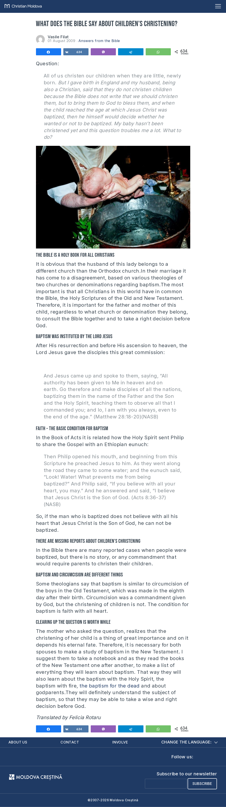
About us (17, 742)
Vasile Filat (58, 37)
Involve (120, 742)
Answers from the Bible (99, 41)
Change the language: (189, 742)
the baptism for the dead (109, 686)
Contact (70, 742)
